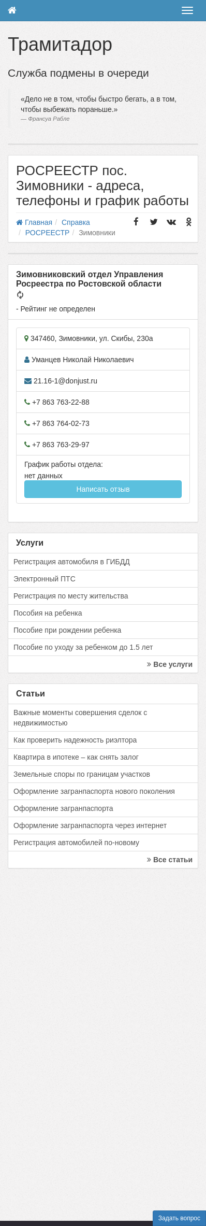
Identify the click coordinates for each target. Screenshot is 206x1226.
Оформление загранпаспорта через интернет (90, 825)
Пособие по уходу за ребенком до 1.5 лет (83, 647)
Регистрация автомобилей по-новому (76, 842)
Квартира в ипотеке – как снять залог (76, 757)
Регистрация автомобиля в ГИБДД (71, 562)
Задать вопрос (179, 1218)
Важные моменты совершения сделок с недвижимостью (80, 717)
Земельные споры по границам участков (81, 774)
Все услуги (170, 664)
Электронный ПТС (44, 579)
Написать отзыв (102, 489)
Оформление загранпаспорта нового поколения (94, 791)
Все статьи (170, 860)
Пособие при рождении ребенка (67, 630)
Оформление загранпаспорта (63, 808)
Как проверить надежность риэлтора (75, 740)
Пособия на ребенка (47, 613)
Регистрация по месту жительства (70, 596)
